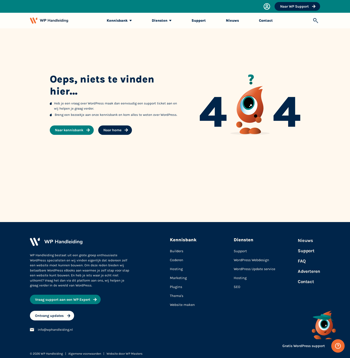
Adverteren (309, 271)
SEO (237, 287)
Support (240, 251)
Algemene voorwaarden (84, 352)
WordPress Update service (254, 269)
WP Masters (134, 352)
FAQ (302, 261)
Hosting (240, 278)
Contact (306, 281)
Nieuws (305, 240)
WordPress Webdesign (251, 260)
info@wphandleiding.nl (55, 328)
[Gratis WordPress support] (311, 346)
